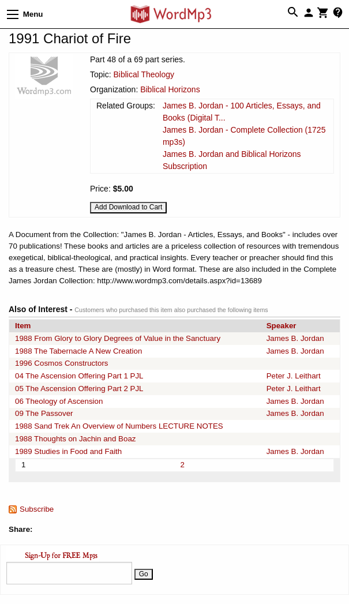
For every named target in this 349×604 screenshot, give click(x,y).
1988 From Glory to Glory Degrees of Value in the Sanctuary (117, 338)
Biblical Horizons (170, 89)
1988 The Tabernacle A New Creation (78, 351)
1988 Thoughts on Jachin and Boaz (75, 438)
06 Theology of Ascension (59, 401)
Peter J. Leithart (294, 376)
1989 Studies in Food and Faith (68, 451)
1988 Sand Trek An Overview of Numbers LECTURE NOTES (119, 426)
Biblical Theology (143, 74)
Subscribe (37, 509)
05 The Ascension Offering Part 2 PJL (79, 388)
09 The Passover (44, 413)
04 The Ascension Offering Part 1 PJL (79, 376)
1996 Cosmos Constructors (61, 363)
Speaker (282, 325)
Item (23, 325)
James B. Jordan (295, 338)
